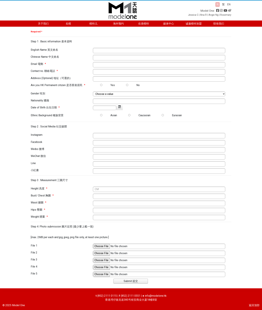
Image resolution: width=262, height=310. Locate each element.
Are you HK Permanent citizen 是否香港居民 (56, 85)
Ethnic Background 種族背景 (47, 115)
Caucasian (144, 115)
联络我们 (218, 23)
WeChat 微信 (38, 156)
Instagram (36, 134)
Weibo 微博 (37, 149)
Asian (113, 115)
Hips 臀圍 (36, 209)
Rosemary (225, 15)
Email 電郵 (37, 64)
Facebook (36, 142)
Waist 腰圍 (37, 202)
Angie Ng (213, 15)
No (138, 85)
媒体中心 (168, 23)
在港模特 (143, 23)
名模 (68, 23)
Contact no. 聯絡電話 (43, 71)
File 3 (34, 259)
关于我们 (43, 23)
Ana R (203, 15)
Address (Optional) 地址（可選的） (51, 78)
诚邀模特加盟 (194, 23)
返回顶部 (254, 305)
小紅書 (35, 170)
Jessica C (193, 15)
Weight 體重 (38, 216)
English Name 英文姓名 (44, 49)
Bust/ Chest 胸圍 (41, 195)
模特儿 (93, 23)
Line (33, 163)
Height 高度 (37, 188)
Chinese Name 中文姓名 (45, 56)
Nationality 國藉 (40, 100)
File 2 (34, 252)
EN (228, 4)
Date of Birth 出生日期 (44, 107)
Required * (36, 31)
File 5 (34, 273)
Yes (112, 85)
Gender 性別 (38, 93)
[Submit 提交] (130, 281)
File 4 (34, 266)
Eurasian (177, 115)
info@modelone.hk (156, 295)
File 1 (34, 245)
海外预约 (118, 23)
